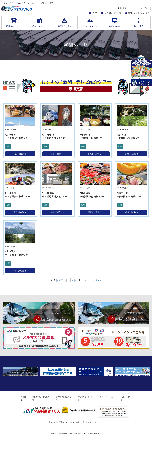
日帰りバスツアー (14, 26)
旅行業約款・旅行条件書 (35, 420)
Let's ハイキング (90, 26)
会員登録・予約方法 (113, 13)
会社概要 (15, 420)
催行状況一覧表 (65, 26)
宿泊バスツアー (39, 26)
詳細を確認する (20, 154)
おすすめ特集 (115, 26)
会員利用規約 (135, 420)
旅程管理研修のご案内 (62, 420)
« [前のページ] (64, 282)
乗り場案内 (139, 26)
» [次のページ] (93, 282)
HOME (95, 13)
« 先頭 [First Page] (59, 282)
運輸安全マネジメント (88, 420)
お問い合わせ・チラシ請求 (139, 13)
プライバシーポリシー (114, 420)
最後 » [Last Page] (99, 282)
